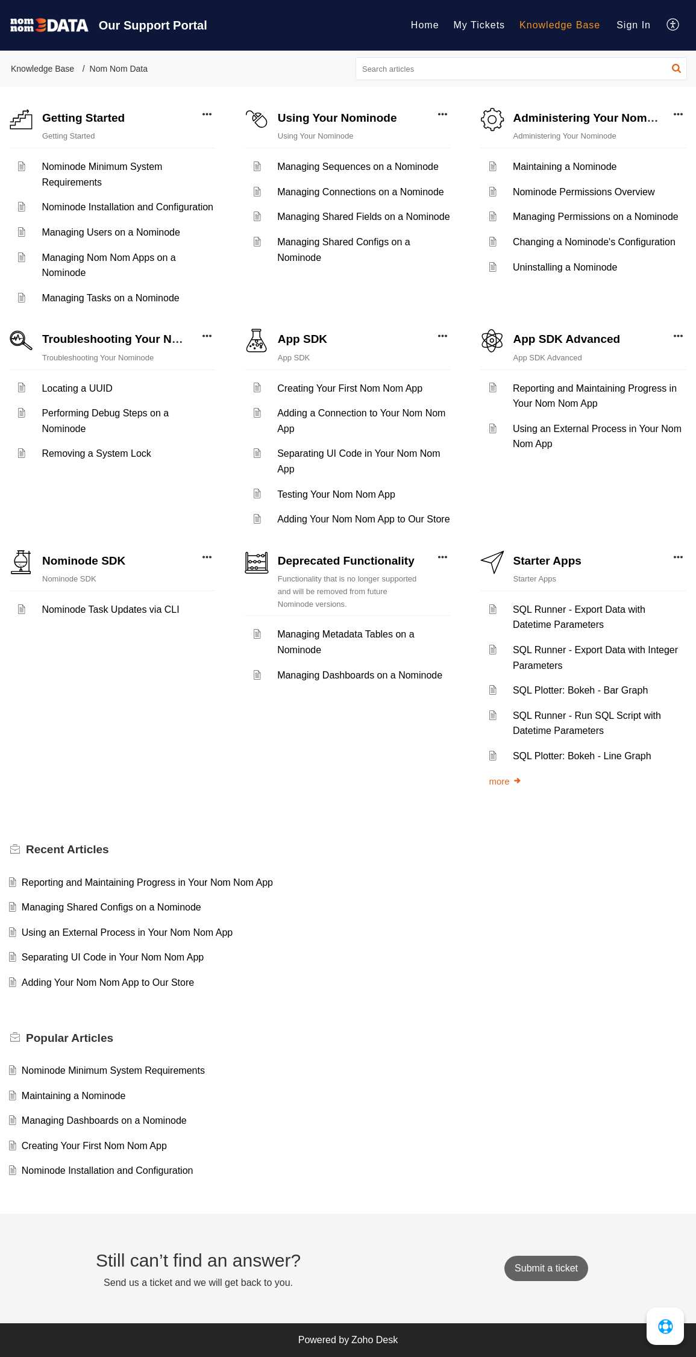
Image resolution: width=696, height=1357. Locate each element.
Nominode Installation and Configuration (127, 207)
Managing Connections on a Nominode (360, 192)
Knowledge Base (559, 25)
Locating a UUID (77, 388)
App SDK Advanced (567, 339)
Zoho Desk (374, 1340)
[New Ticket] (546, 1268)
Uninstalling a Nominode (565, 267)
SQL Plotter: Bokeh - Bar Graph (580, 690)
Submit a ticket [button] (546, 1268)
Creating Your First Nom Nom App (349, 388)
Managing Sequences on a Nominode (358, 166)
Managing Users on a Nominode (111, 232)
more (505, 781)
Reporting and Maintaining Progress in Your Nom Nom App (147, 882)
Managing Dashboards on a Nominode (359, 675)
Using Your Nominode (337, 117)
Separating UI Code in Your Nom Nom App (113, 957)
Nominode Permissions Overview (584, 192)
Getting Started (83, 117)
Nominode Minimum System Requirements (113, 1070)
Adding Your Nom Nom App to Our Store (363, 519)
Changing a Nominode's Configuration (594, 242)
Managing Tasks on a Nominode (110, 298)
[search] (521, 68)
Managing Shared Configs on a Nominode (111, 907)
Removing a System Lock (96, 453)
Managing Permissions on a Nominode (596, 217)
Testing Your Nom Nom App (336, 494)
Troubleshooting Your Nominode (130, 339)
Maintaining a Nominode (565, 166)
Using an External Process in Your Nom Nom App (127, 932)
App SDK (302, 339)
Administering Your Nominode (595, 117)
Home (425, 25)
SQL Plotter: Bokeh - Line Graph (582, 756)
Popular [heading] (69, 1038)
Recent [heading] (67, 849)
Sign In (633, 25)
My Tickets (480, 25)
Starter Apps (547, 560)
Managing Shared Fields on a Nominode (363, 217)
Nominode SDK (83, 560)
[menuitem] (425, 25)
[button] (673, 25)
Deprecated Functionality (346, 560)
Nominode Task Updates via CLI (110, 609)
